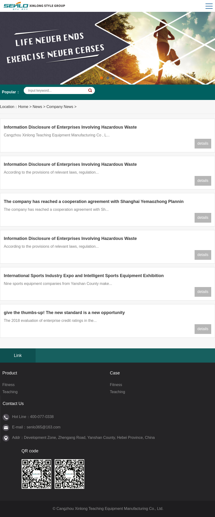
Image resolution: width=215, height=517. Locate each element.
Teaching (10, 392)
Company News (60, 107)
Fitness (8, 385)
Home (23, 107)
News (37, 107)
